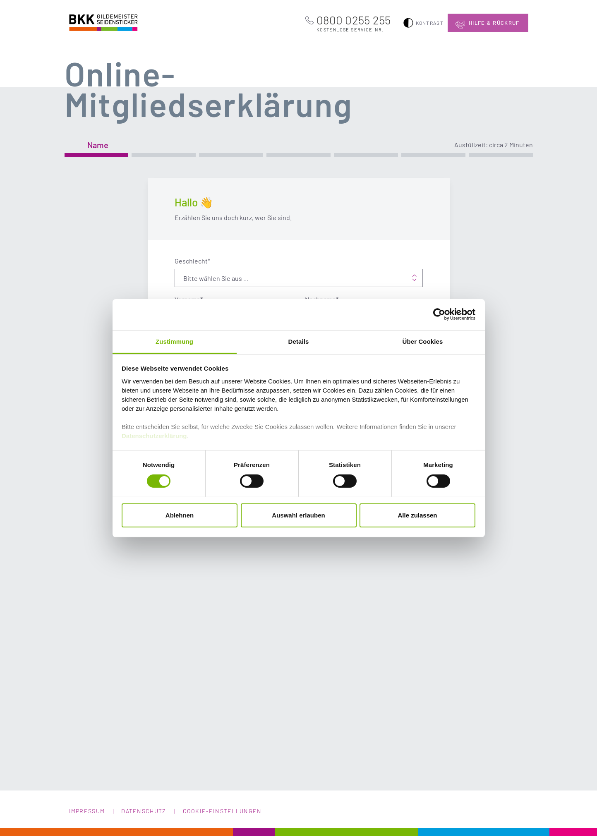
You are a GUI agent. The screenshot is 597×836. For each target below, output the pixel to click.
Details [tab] (298, 341)
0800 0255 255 (353, 23)
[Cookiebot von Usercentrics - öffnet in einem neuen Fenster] (439, 314)
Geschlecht (192, 261)
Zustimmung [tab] (174, 341)
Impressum (87, 810)
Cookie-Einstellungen (222, 810)
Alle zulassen (417, 515)
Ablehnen (179, 515)
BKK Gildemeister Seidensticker (94, 21)
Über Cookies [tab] (423, 341)
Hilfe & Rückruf (494, 22)
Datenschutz (143, 810)
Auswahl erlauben (298, 515)
